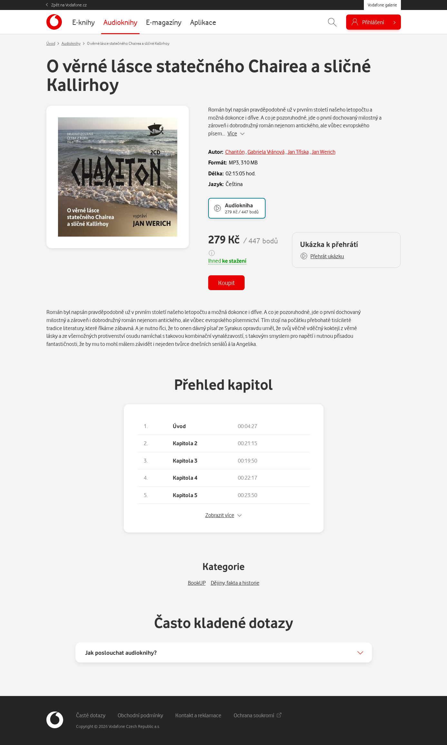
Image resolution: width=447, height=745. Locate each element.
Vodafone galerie (382, 4)
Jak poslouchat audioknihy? (121, 652)
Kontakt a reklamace (198, 715)
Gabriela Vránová (266, 151)
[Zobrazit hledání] (332, 22)
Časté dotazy (90, 715)
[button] (322, 256)
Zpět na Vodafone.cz (69, 4)
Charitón (235, 151)
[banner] (54, 22)
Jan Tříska (298, 151)
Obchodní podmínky (140, 715)
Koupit (226, 282)
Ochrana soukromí (257, 715)
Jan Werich (323, 151)
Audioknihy (71, 43)
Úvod (50, 43)
